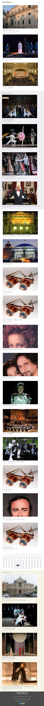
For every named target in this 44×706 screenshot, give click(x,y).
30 (34, 556)
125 (32, 562)
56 (15, 558)
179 (26, 566)
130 (6, 563)
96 (30, 560)
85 (3, 560)
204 (28, 568)
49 (39, 557)
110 (29, 561)
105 (15, 561)
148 (18, 564)
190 (18, 567)
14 (35, 554)
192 (23, 567)
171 (3, 566)
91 (18, 560)
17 (3, 556)
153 (32, 564)
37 (10, 557)
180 (29, 566)
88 (11, 560)
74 (17, 559)
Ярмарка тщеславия (7, 263)
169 (38, 565)
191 (20, 567)
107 (20, 561)
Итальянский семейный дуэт (9, 377)
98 (35, 560)
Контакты (26, 701)
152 (29, 564)
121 (20, 562)
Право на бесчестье (22, 548)
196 (35, 567)
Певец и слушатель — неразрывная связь (22, 320)
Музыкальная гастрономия (22, 658)
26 (24, 556)
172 (6, 566)
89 (13, 560)
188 (12, 567)
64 (34, 558)
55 (12, 558)
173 (9, 566)
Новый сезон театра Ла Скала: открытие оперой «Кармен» (17, 235)
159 (9, 565)
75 (20, 559)
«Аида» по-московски (8, 433)
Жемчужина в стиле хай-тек (9, 405)
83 (39, 559)
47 (34, 557)
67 (41, 558)
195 (32, 567)
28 (29, 556)
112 (35, 561)
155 (38, 564)
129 (3, 563)
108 (23, 561)
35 (5, 557)
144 (6, 564)
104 (12, 561)
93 (23, 560)
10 (23, 554)
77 (24, 559)
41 (20, 557)
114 (40, 561)
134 (18, 563)
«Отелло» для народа (8, 87)
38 (12, 557)
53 (8, 558)
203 (25, 568)
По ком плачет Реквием (22, 120)
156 (40, 564)
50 (41, 557)
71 (10, 559)
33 (41, 556)
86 (6, 560)
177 (20, 566)
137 (26, 563)
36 (8, 557)
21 (12, 556)
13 (32, 554)
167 (32, 565)
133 (15, 563)
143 (3, 564)
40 (17, 557)
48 (36, 557)
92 (20, 560)
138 (29, 563)
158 (6, 565)
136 (23, 563)
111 (32, 561)
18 (5, 556)
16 (40, 554)
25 (22, 556)
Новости (14, 696)
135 (20, 563)
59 (22, 558)
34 (3, 557)
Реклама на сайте (19, 701)
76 (22, 559)
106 (18, 561)
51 (3, 558)
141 (38, 563)
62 (29, 558)
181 (32, 566)
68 (3, 559)
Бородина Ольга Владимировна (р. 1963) (12, 349)
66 (39, 558)
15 (38, 554)
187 (9, 567)
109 (26, 561)
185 (3, 567)
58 (20, 558)
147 (15, 564)
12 (29, 554)
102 (6, 561)
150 (23, 564)
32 (39, 556)
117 (9, 562)
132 (12, 563)
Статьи (22, 696)
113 (38, 561)
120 (18, 562)
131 (9, 563)
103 (9, 561)
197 (38, 567)
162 (18, 565)
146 (12, 564)
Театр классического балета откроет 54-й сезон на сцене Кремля (17, 148)
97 (32, 560)
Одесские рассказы (22, 599)
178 (23, 566)
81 (34, 559)
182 (35, 566)
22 (15, 556)
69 (5, 559)
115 (3, 562)
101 (3, 561)
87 (8, 560)
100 (40, 560)
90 (15, 560)
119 (15, 562)
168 (35, 565)
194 (29, 567)
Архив (30, 696)
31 (36, 556)
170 (40, 565)
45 (29, 557)
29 (32, 556)
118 (12, 562)
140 (35, 563)
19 (8, 556)
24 (20, 556)
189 (15, 567)
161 (15, 565)
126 (35, 562)
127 (38, 562)
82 (36, 559)
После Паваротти (22, 518)
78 (27, 559)
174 (12, 566)
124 (29, 562)
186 (6, 567)
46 (32, 557)
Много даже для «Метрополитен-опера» (12, 58)
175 (15, 566)
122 (23, 562)
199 (13, 568)
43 (24, 557)
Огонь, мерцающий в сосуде (22, 628)
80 (32, 559)
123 (26, 562)
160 (12, 565)
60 (24, 558)
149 (20, 564)
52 (5, 558)
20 (10, 556)
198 (40, 567)
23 (17, 556)
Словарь (26, 696)
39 (15, 557)
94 (25, 560)
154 (35, 564)
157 (3, 565)
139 (32, 563)
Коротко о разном (7, 291)
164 (23, 565)
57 (17, 558)
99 (37, 560)
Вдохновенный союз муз (22, 30)
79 (29, 559)
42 (22, 557)
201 (19, 568)
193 (26, 567)
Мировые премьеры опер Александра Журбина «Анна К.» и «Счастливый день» (21, 205)
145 (9, 564)
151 (26, 564)
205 (30, 568)
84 (41, 559)
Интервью (19, 696)
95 (27, 560)
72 (12, 559)
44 (27, 557)
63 (32, 558)
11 (26, 554)
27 (27, 556)
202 (22, 568)
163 (20, 565)
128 (40, 562)
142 (40, 563)
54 (10, 558)
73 (15, 559)
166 (29, 565)
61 (27, 558)
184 (40, 566)
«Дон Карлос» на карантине (22, 177)
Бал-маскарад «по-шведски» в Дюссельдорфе (14, 461)
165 (26, 565)
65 (36, 558)
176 (18, 566)
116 (6, 562)
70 (8, 559)
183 (38, 566)
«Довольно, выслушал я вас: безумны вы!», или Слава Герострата (22, 687)
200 (16, 568)
